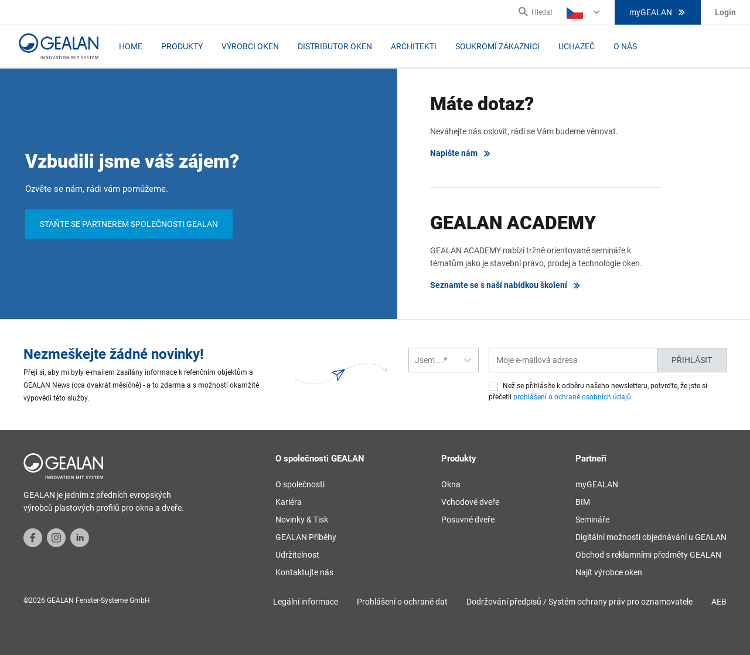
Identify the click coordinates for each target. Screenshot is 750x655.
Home (130, 46)
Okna (451, 484)
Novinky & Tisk (301, 519)
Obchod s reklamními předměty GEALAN (648, 554)
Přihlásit (691, 360)
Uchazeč (576, 46)
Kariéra (288, 502)
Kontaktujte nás (304, 572)
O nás (625, 46)
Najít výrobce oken (608, 572)
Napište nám (461, 153)
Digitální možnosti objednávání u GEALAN (651, 537)
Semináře (592, 519)
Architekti (414, 46)
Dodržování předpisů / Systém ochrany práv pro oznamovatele (579, 601)
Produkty (182, 46)
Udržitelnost (297, 554)
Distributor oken (335, 46)
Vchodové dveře (470, 502)
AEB (719, 601)
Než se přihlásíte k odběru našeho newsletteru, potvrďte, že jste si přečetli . (598, 391)
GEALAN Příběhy (305, 537)
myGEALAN (657, 12)
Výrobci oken (250, 46)
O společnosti (300, 484)
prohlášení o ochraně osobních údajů (572, 397)
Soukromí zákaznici (497, 46)
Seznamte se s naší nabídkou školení (505, 285)
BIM (582, 502)
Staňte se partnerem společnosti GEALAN (129, 224)
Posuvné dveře (468, 519)
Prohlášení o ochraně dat (402, 601)
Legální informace (305, 601)
